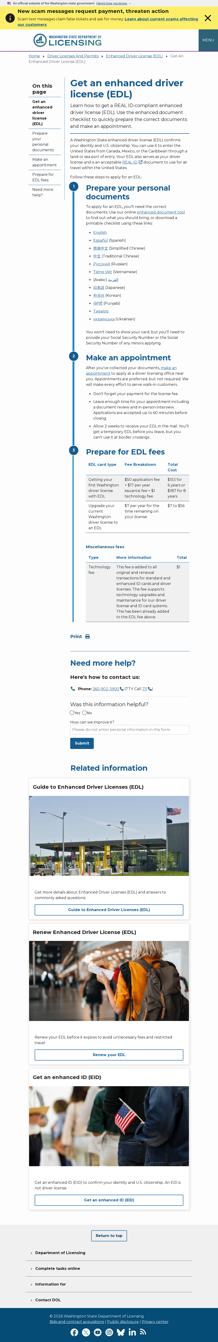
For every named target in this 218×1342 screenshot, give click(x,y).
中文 (97, 256)
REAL (132, 162)
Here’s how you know (112, 3)
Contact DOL (45, 1299)
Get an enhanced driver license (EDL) (42, 112)
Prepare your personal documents (43, 141)
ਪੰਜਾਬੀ (98, 303)
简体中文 (100, 248)
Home (34, 56)
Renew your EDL (109, 1055)
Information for (48, 1283)
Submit (82, 743)
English (100, 232)
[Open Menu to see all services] (208, 40)
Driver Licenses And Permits (73, 56)
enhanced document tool (161, 212)
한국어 (98, 295)
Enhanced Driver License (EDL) (134, 56)
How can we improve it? (92, 722)
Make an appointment (44, 162)
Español (100, 240)
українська (104, 319)
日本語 (98, 287)
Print (80, 636)
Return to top (109, 1236)
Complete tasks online (55, 1268)
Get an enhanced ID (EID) (109, 1200)
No (89, 713)
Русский (101, 264)
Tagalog (101, 311)
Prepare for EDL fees (43, 177)
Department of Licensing (57, 1252)
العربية (113, 280)
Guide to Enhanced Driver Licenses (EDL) (109, 910)
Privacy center (155, 1322)
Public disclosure (123, 1322)
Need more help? (42, 192)
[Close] (207, 22)
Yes (77, 713)
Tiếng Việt (102, 272)
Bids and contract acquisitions (77, 1322)
